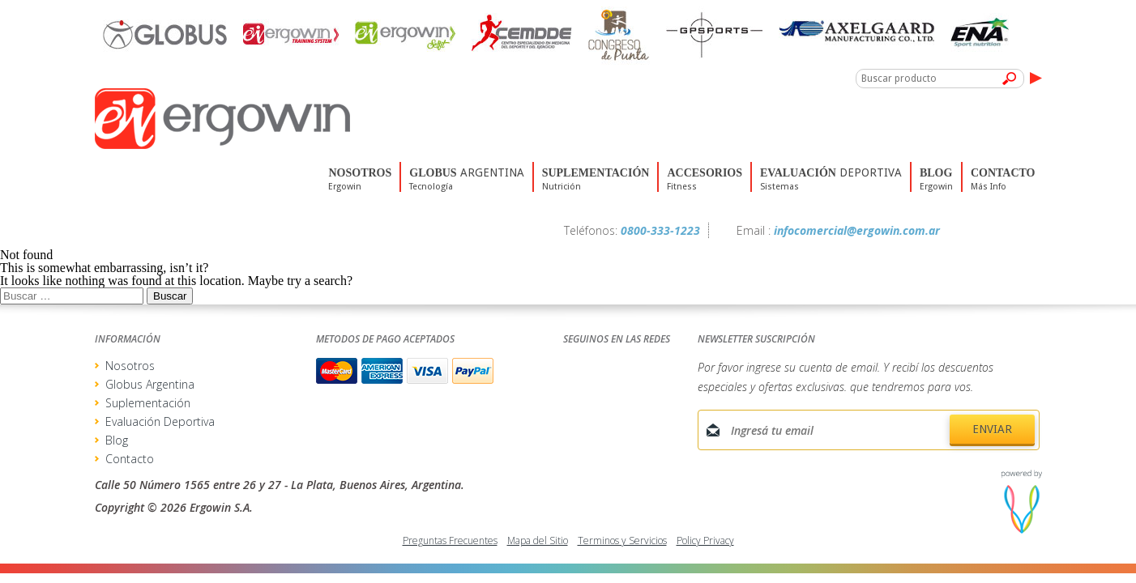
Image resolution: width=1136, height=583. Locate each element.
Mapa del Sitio (537, 540)
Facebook (961, 231)
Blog (116, 440)
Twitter (995, 231)
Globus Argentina (149, 384)
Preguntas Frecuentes (450, 540)
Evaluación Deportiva (160, 421)
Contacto (129, 458)
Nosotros (130, 365)
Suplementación (147, 403)
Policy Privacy (705, 540)
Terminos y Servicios (622, 540)
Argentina (466, 190)
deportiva (831, 190)
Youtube (1029, 231)
